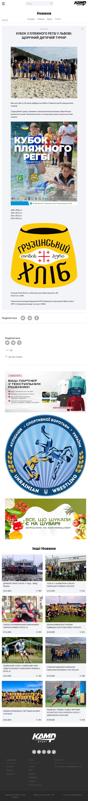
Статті (58, 19)
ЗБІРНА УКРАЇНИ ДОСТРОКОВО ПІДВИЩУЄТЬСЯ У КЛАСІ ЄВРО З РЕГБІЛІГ (64, 625)
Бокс (31, 770)
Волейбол (33, 777)
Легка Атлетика (35, 785)
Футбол (32, 766)
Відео (49, 19)
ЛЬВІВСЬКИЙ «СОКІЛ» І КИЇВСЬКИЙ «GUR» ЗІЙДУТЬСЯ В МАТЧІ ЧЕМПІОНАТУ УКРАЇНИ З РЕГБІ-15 (21, 668)
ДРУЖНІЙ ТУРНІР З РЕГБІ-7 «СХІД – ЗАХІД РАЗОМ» (20, 584)
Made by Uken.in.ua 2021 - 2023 (44, 795)
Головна (31, 19)
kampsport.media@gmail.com (70, 766)
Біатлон (32, 774)
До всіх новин (15, 356)
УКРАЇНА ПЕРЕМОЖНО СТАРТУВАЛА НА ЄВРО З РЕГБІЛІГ (21, 712)
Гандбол (32, 781)
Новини (40, 19)
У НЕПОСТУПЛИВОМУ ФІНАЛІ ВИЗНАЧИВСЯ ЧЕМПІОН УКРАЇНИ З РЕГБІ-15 (21, 625)
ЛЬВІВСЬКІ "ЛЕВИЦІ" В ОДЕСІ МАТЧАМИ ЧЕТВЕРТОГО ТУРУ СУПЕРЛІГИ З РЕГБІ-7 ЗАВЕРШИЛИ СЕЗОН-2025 (63, 712)
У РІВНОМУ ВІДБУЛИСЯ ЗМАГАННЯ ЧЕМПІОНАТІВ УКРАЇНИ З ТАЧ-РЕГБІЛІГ (63, 668)
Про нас (9, 770)
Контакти (10, 774)
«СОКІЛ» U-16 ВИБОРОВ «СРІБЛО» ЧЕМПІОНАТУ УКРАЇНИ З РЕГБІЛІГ (61, 584)
